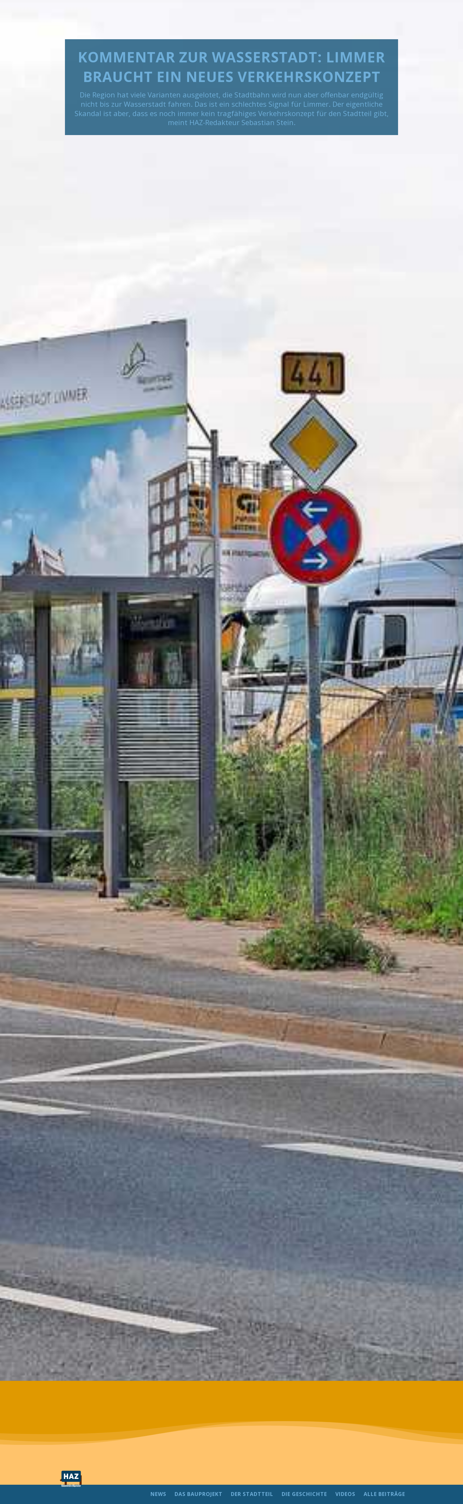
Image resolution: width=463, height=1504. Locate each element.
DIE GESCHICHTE (304, 1495)
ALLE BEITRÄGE (384, 1495)
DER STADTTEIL (252, 1495)
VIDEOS (345, 1495)
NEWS (158, 1495)
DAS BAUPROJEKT (198, 1495)
